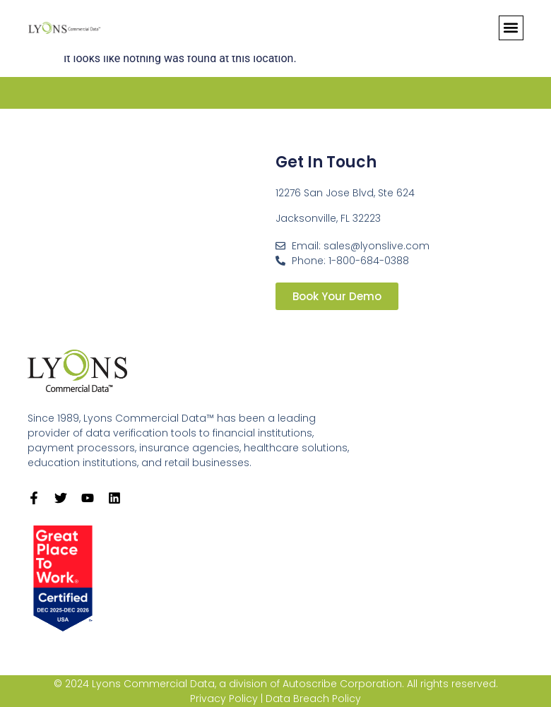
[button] (511, 28)
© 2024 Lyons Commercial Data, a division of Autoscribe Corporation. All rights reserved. (276, 684)
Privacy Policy (224, 698)
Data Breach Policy (313, 698)
